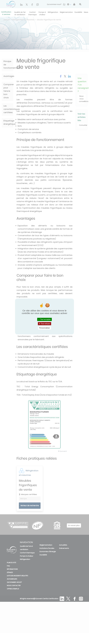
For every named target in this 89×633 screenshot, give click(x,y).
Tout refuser (44, 324)
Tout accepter (44, 319)
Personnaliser (44, 328)
